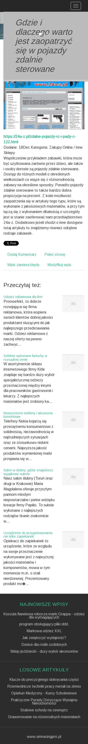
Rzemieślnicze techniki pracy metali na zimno (44, 686)
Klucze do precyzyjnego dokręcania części (44, 679)
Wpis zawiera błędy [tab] (23, 265)
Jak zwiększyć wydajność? (44, 637)
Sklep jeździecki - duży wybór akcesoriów (44, 651)
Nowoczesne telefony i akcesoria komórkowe (28, 414)
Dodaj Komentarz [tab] (21, 254)
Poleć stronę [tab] (54, 254)
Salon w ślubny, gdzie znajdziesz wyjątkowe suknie (28, 472)
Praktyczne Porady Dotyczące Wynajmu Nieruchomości (44, 701)
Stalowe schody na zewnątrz (44, 710)
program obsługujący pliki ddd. (44, 624)
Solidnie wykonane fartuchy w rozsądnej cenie (25, 357)
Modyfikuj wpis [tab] (59, 265)
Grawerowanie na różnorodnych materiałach (44, 717)
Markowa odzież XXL (44, 631)
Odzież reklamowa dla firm (23, 297)
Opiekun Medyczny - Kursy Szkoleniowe (44, 693)
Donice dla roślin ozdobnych (44, 644)
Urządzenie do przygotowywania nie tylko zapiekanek (28, 534)
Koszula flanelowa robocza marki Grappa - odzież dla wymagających (44, 615)
